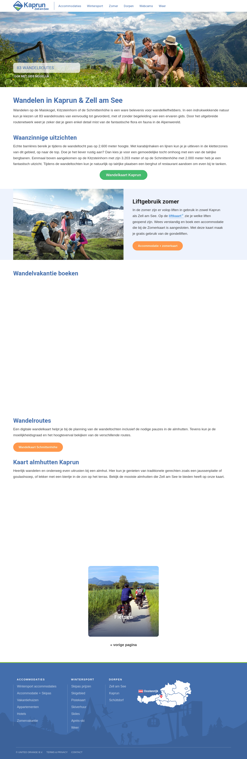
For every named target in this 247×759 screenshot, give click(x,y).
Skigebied (78, 693)
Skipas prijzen (81, 686)
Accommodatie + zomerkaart (157, 245)
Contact (76, 752)
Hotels (21, 714)
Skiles (75, 714)
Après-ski (77, 720)
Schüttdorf (116, 700)
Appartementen (28, 707)
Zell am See (117, 686)
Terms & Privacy (57, 752)
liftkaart (175, 216)
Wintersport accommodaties (36, 686)
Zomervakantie (27, 720)
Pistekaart (78, 700)
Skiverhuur (78, 707)
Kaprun (114, 693)
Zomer (113, 6)
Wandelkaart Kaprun (123, 175)
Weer (162, 6)
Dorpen (129, 6)
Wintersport (95, 6)
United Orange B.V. (30, 752)
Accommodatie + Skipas (34, 693)
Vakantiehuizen (28, 700)
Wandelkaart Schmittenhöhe (38, 447)
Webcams (146, 6)
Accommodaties (69, 6)
